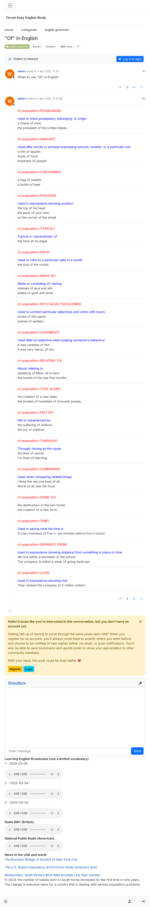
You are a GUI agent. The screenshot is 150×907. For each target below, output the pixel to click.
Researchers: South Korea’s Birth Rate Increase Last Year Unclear (52, 875)
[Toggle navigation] (10, 5)
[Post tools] (142, 87)
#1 (144, 71)
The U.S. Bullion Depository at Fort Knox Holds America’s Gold (51, 867)
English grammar (17, 46)
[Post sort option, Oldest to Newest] (23, 59)
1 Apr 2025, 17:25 (48, 98)
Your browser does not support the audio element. (34, 774)
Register (15, 669)
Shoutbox (17, 683)
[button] (6, 901)
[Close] (140, 621)
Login (28, 669)
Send (137, 751)
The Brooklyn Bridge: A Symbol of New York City (41, 859)
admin (21, 71)
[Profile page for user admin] (9, 74)
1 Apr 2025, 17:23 (48, 71)
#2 (143, 98)
